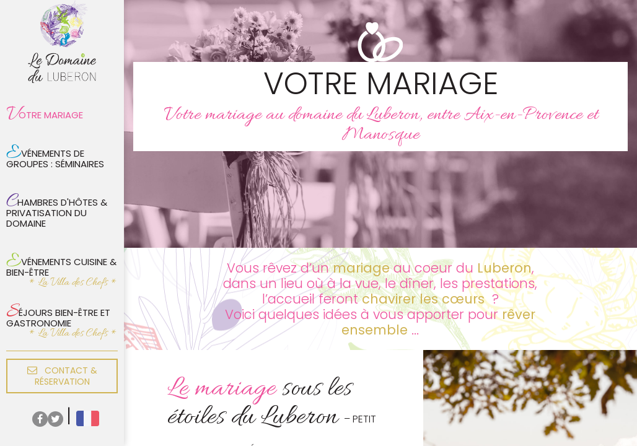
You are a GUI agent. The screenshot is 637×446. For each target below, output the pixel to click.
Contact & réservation (62, 376)
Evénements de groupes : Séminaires (55, 155)
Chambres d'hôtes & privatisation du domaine (56, 210)
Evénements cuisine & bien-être (61, 264)
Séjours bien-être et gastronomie (58, 315)
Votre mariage (44, 115)
